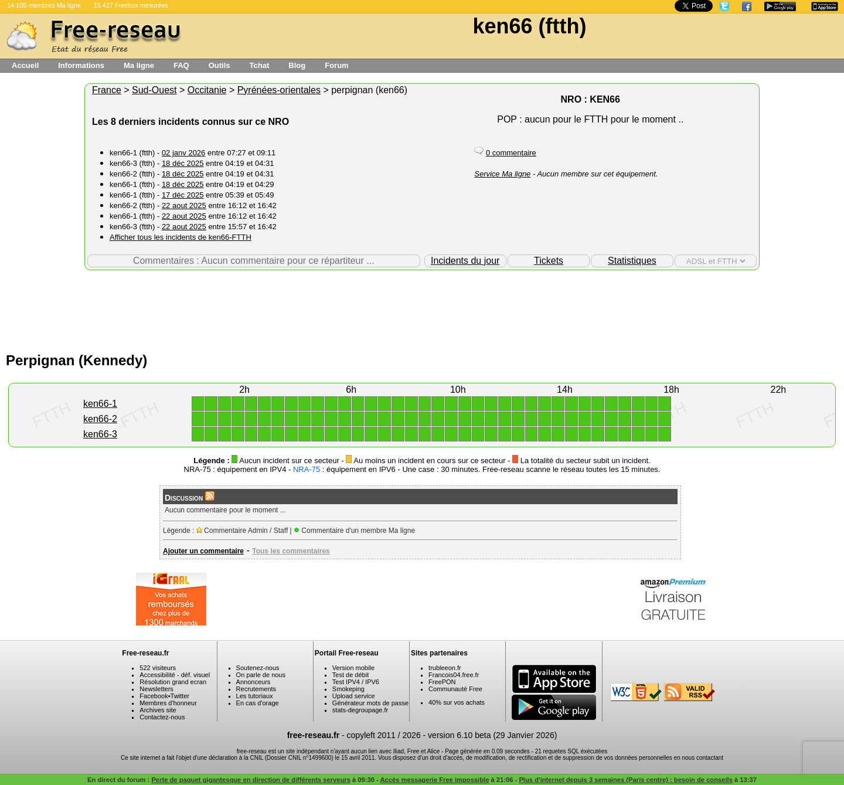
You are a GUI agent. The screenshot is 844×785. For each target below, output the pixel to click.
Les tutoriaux (254, 695)
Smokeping (348, 688)
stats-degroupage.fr (360, 709)
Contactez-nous (162, 717)
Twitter (180, 695)
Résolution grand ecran (172, 681)
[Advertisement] (422, 308)
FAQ (181, 65)
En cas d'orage (257, 702)
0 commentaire (511, 152)
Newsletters (156, 688)
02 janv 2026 (183, 152)
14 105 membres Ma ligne (44, 5)
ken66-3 (100, 434)
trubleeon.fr (444, 667)
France (106, 90)
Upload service (353, 695)
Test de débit (350, 674)
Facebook (153, 695)
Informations (81, 65)
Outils (219, 65)
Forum (336, 65)
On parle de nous (260, 674)
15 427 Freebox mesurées (131, 5)
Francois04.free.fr (453, 674)
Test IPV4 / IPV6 (355, 681)
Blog (296, 65)
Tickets (548, 261)
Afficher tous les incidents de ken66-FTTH (180, 237)
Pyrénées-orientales (279, 90)
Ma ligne (139, 65)
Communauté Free (455, 688)
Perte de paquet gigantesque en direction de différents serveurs (250, 779)
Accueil (25, 65)
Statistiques (632, 261)
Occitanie (207, 90)
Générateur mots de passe (370, 702)
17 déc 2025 (183, 195)
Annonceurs (253, 681)
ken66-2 (100, 419)
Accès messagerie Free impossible (434, 779)
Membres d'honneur (168, 702)
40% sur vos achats (456, 702)
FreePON (441, 681)
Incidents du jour (465, 261)
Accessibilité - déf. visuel (174, 674)
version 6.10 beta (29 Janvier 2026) (492, 735)
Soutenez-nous (258, 667)
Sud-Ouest (154, 90)
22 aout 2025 (184, 205)
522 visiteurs (157, 667)
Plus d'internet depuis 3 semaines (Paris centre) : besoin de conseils (626, 779)
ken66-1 (100, 404)
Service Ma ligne (502, 173)
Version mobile (353, 667)
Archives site (157, 709)
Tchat (260, 65)
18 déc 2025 (183, 163)
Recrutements (256, 688)
